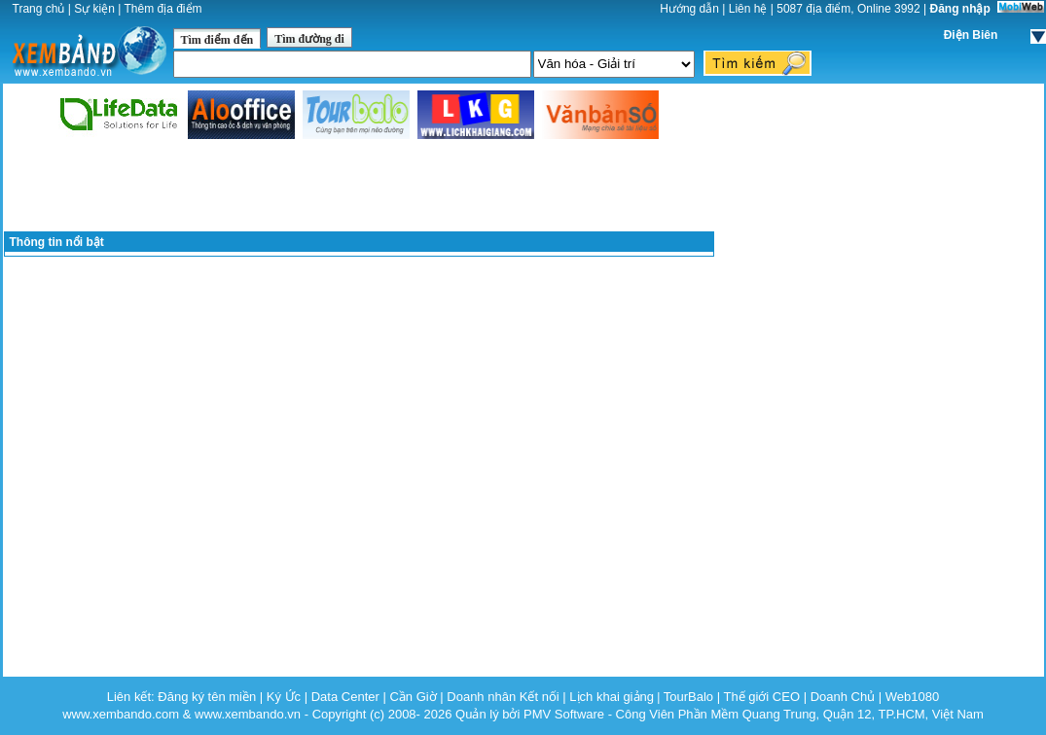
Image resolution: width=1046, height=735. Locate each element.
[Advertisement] (359, 186)
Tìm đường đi (309, 39)
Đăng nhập (960, 9)
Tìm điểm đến (217, 40)
